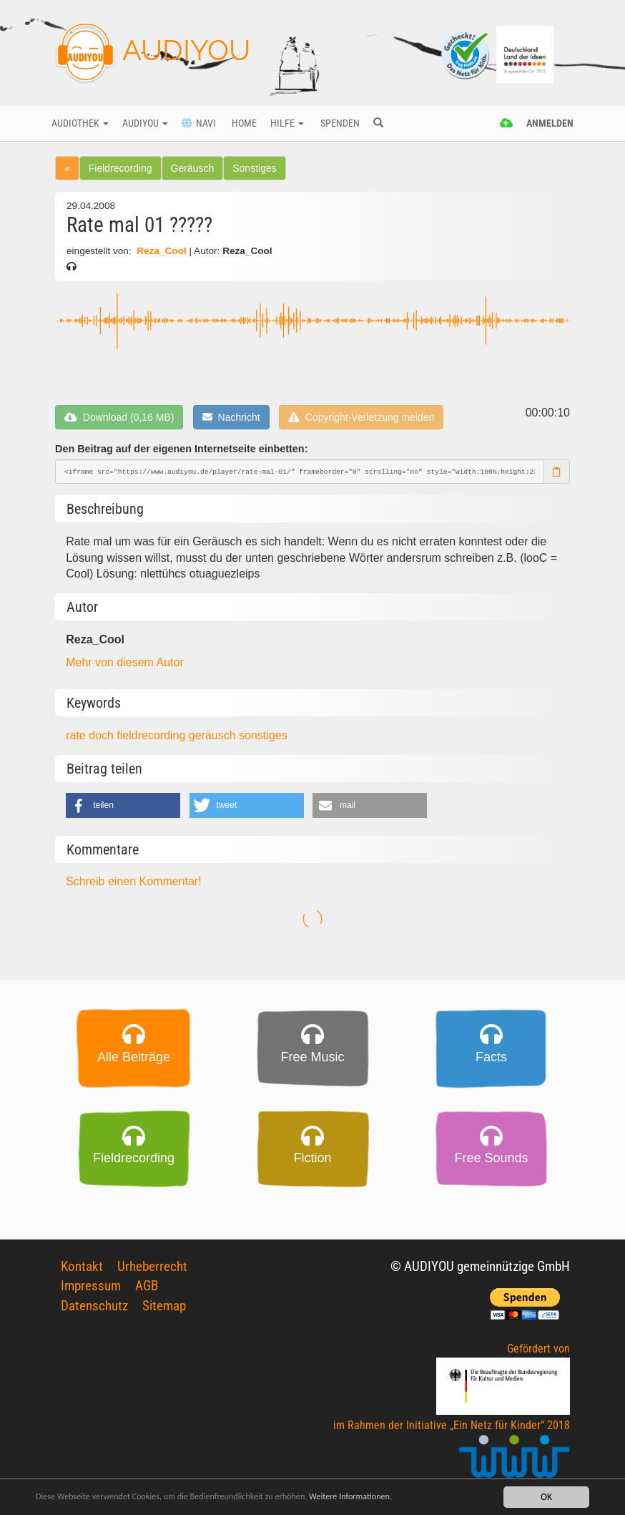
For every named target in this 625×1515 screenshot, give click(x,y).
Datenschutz (94, 1305)
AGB (146, 1285)
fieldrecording (153, 735)
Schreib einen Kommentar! (133, 881)
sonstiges (263, 735)
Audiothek (80, 123)
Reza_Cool (161, 250)
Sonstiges (254, 168)
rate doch (91, 735)
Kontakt (82, 1266)
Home (243, 123)
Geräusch (193, 168)
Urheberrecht (152, 1266)
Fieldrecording (120, 168)
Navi (199, 123)
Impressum (91, 1285)
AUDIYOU (152, 52)
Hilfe (287, 123)
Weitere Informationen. (388, 1497)
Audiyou (145, 123)
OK (546, 1497)
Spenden (339, 123)
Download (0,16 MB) (119, 417)
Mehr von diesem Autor (125, 662)
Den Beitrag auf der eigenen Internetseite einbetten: (181, 448)
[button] (123, 805)
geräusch (214, 735)
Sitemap (164, 1305)
